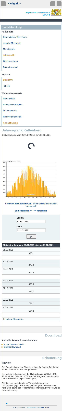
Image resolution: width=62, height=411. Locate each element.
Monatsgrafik (9, 49)
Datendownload (10, 67)
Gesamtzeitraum (10, 61)
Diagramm (8, 80)
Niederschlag (9, 99)
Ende (19, 227)
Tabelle (6, 86)
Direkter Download (12, 347)
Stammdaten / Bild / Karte (15, 37)
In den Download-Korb (14, 344)
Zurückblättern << (23, 211)
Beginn (20, 218)
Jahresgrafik (8, 55)
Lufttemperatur (10, 111)
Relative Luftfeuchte (12, 117)
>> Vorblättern (40, 211)
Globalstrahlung (10, 123)
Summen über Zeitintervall (18, 204)
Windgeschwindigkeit (13, 105)
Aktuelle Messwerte (12, 43)
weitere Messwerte (14, 319)
